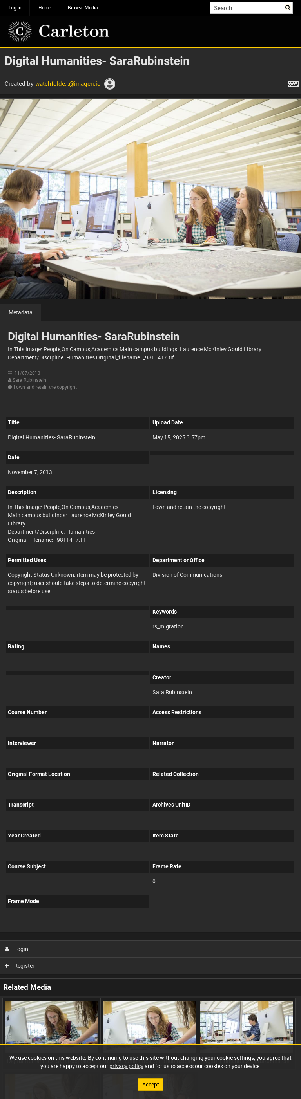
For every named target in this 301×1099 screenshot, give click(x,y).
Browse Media (83, 7)
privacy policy (126, 1066)
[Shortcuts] (293, 82)
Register (20, 965)
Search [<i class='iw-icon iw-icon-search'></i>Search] (288, 7)
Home (44, 7)
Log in (15, 7)
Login (17, 949)
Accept (150, 1084)
